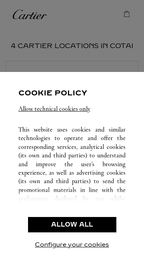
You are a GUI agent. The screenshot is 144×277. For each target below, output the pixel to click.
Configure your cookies (72, 244)
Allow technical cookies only (54, 108)
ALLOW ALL (72, 224)
